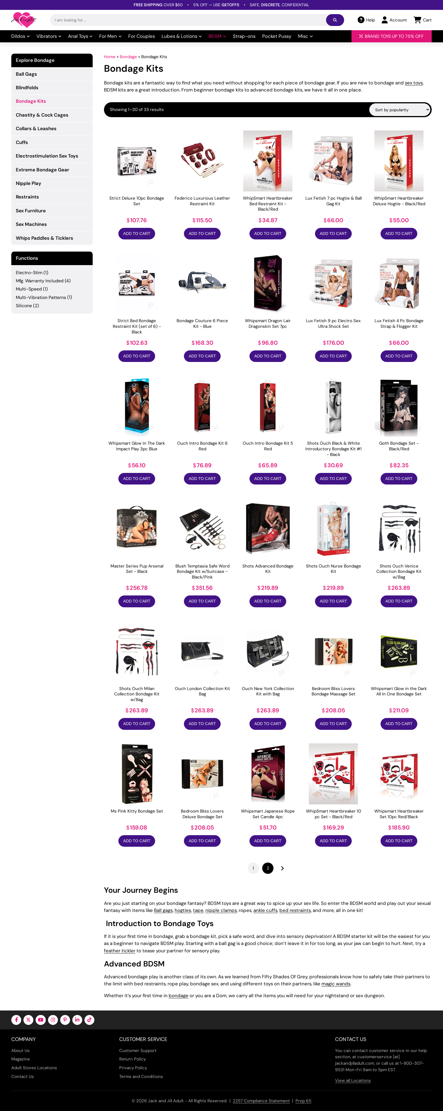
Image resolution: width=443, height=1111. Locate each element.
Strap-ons (244, 36)
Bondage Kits (31, 101)
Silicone (24, 306)
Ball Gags (26, 74)
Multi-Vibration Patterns (41, 297)
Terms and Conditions (141, 1076)
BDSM (217, 36)
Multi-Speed (29, 289)
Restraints (27, 197)
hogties (183, 910)
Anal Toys (80, 36)
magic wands (336, 984)
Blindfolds (27, 87)
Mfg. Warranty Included (40, 281)
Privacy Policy (133, 1068)
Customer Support (138, 1050)
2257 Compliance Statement (261, 1101)
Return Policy (132, 1059)
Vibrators (48, 36)
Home (110, 57)
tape (198, 910)
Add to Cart (136, 233)
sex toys (414, 83)
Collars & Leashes (36, 128)
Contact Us (22, 1076)
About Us (20, 1050)
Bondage (128, 57)
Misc (305, 36)
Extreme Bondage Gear (42, 170)
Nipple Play (28, 183)
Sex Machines (31, 224)
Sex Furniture (31, 211)
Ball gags (163, 910)
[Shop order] (399, 109)
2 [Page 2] (268, 868)
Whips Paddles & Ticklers (44, 238)
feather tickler (119, 951)
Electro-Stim (29, 273)
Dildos (20, 36)
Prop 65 (303, 1101)
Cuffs (22, 142)
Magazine (20, 1059)
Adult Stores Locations (34, 1068)
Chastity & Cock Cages (42, 115)
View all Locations (353, 1080)
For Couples (141, 36)
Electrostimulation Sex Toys (47, 156)
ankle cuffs (265, 910)
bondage (178, 995)
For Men (110, 36)
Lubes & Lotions (182, 36)
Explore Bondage (35, 60)
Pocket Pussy (276, 36)
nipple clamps (221, 910)
